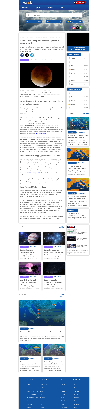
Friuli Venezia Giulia (32, 397)
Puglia (42, 407)
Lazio (41, 401)
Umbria (29, 401)
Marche (42, 394)
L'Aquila (76, 404)
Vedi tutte (62, 295)
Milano (76, 387)
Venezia (76, 391)
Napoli (63, 404)
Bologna (76, 394)
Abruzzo (42, 404)
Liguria (29, 387)
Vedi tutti (62, 227)
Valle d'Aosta (44, 384)
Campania (29, 404)
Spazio (24, 59)
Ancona (63, 397)
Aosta (76, 384)
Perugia (63, 401)
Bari (75, 407)
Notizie (50, 8)
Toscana (42, 397)
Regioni (37, 8)
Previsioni (24, 8)
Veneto (42, 391)
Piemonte (29, 384)
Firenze (76, 397)
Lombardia (43, 387)
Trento (63, 391)
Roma (76, 401)
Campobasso (64, 407)
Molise (29, 407)
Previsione (72, 132)
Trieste (63, 394)
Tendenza (24, 328)
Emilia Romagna (31, 394)
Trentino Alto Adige (32, 391)
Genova (63, 387)
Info (62, 8)
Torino (63, 384)
